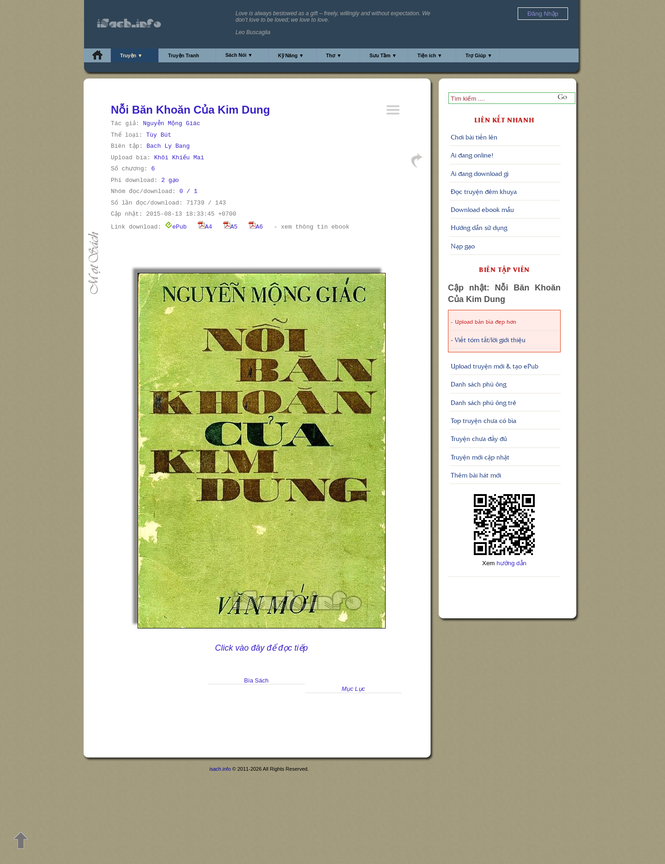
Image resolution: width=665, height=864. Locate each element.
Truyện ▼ (131, 55)
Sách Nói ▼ (239, 55)
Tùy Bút (158, 135)
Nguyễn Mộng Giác (171, 123)
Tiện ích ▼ (429, 55)
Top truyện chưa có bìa (483, 420)
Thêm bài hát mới (476, 475)
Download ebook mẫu (482, 209)
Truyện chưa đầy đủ (479, 438)
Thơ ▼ (334, 55)
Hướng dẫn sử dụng (479, 227)
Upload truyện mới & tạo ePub (494, 366)
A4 (205, 227)
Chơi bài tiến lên (474, 137)
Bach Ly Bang (168, 146)
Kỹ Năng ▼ (291, 55)
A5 (230, 227)
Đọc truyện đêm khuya (484, 191)
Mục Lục (353, 688)
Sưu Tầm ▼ (383, 55)
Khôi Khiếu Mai (179, 157)
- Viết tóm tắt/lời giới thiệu (488, 339)
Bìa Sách (256, 680)
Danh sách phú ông (478, 384)
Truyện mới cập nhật (480, 457)
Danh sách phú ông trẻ (483, 402)
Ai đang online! (472, 155)
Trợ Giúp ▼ (479, 55)
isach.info (219, 769)
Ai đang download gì (479, 173)
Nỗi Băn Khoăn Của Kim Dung (190, 109)
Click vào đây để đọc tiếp (261, 648)
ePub (176, 227)
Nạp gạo (463, 246)
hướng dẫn (511, 563)
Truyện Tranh (183, 55)
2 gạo (170, 180)
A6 (255, 227)
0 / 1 (188, 191)
